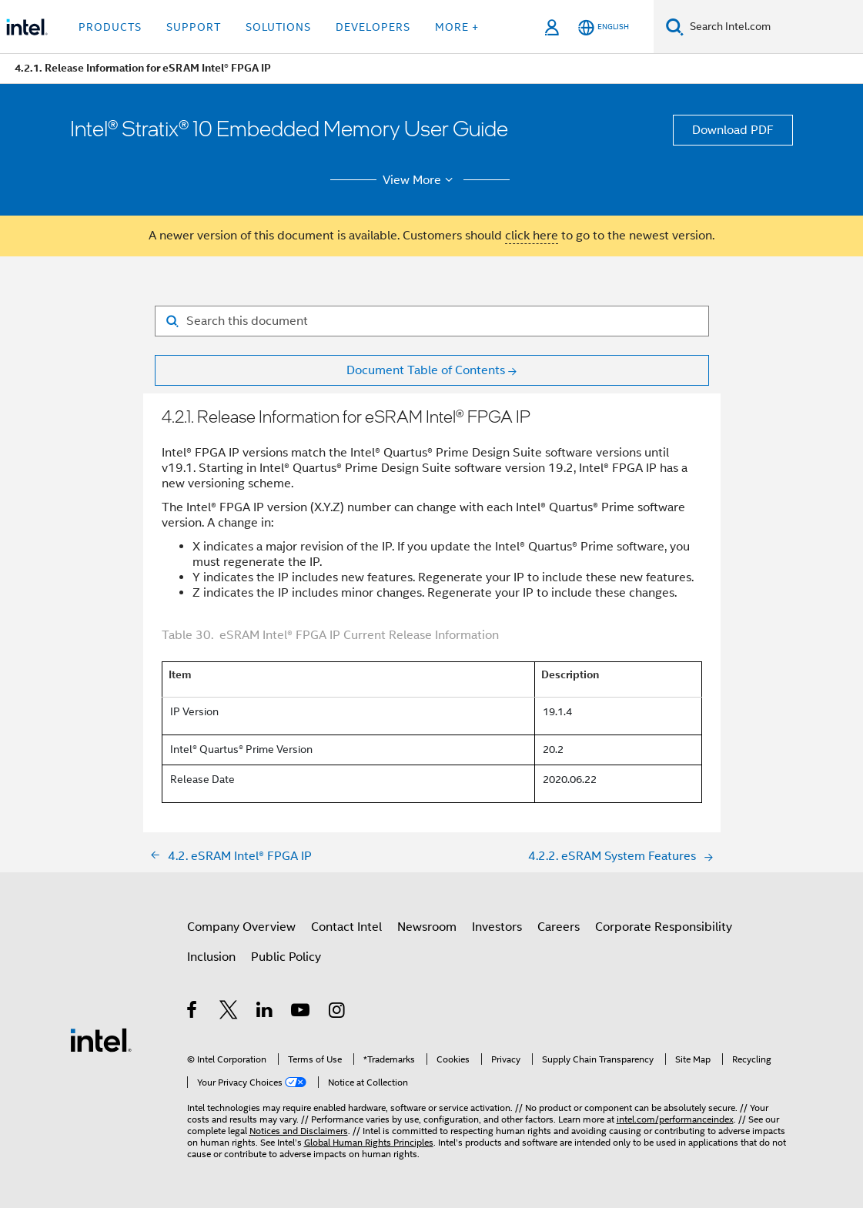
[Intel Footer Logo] (101, 1039)
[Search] (675, 26)
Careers (558, 927)
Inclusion (211, 957)
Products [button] (110, 27)
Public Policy (286, 957)
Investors (497, 927)
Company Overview (241, 927)
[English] (603, 27)
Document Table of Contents (425, 370)
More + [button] (457, 27)
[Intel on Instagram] (338, 1012)
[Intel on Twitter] (229, 1012)
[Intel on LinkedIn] (265, 1012)
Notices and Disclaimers (298, 1130)
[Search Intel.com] (773, 27)
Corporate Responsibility (663, 927)
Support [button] (193, 27)
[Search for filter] (432, 321)
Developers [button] (373, 27)
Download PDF (733, 130)
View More (420, 180)
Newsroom (427, 927)
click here (531, 235)
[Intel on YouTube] (301, 1012)
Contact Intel (346, 927)
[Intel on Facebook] (193, 1012)
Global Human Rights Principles (368, 1142)
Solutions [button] (278, 27)
